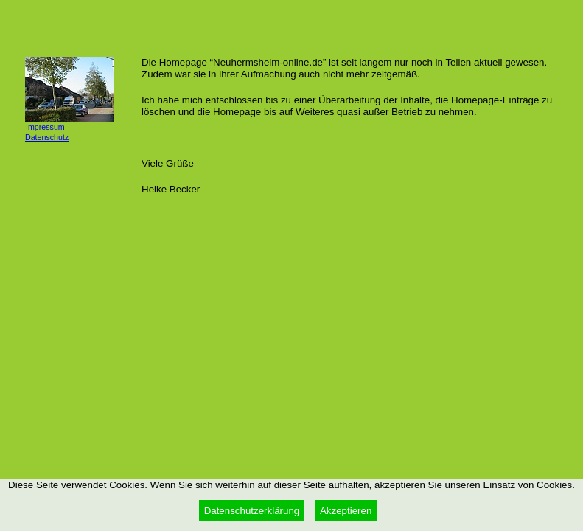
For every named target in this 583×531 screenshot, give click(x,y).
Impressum (45, 126)
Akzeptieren (345, 510)
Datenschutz (47, 137)
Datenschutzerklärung (252, 510)
